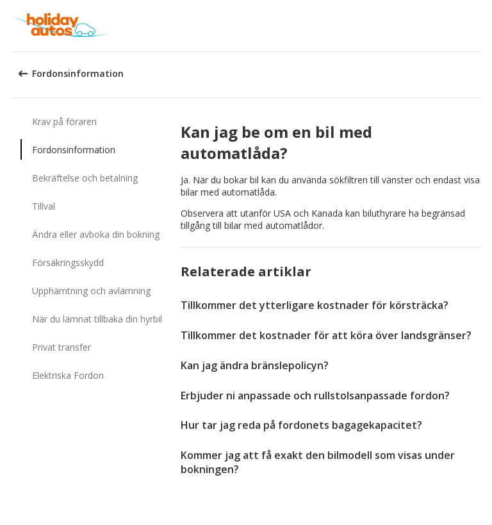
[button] (478, 25)
